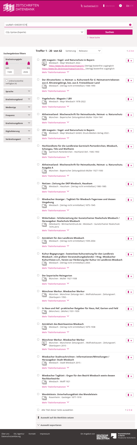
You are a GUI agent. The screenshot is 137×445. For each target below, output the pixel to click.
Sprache (18, 91)
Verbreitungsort (18, 139)
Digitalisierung (18, 131)
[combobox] (44, 32)
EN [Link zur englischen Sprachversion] (127, 5)
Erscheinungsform (18, 123)
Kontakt (32, 433)
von (7, 68)
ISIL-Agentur (19, 433)
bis (28, 68)
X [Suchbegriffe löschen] (130, 25)
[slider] (18, 63)
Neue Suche (93, 37)
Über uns (5, 433)
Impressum (45, 433)
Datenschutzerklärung (11, 436)
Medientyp (18, 107)
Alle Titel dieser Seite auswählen (57, 410)
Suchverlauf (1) (91, 5)
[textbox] (68, 24)
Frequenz (18, 115)
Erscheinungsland (18, 99)
